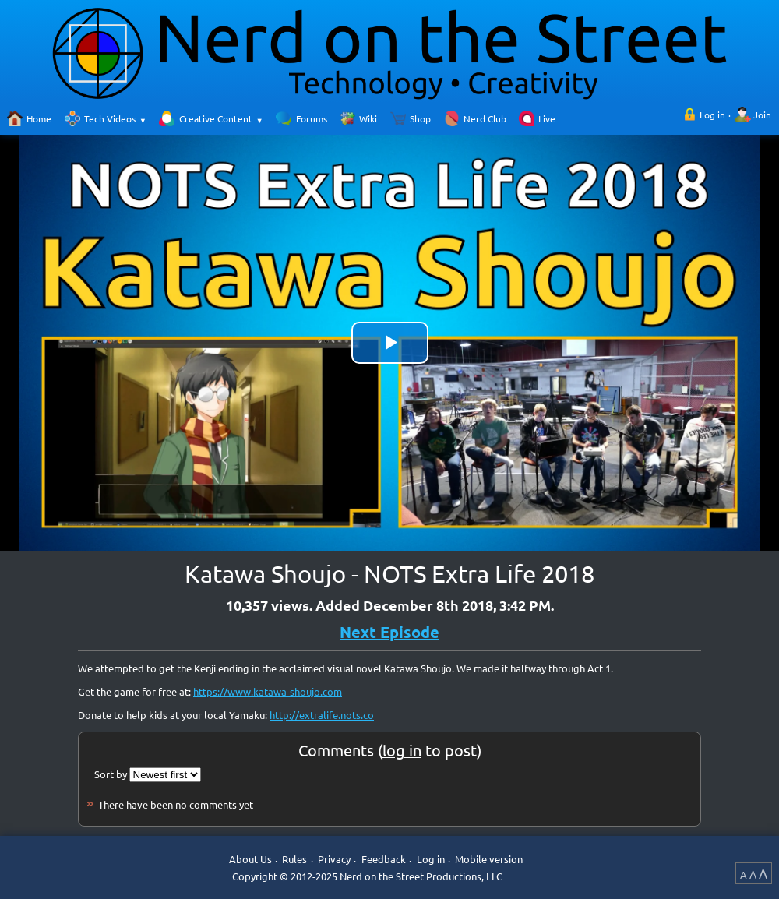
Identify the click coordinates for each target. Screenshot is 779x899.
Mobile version (489, 859)
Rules (294, 859)
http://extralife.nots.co (322, 714)
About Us (250, 859)
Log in (712, 114)
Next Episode (389, 632)
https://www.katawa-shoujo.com (267, 691)
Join (762, 114)
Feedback (383, 859)
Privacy (334, 859)
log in (401, 750)
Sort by (110, 774)
